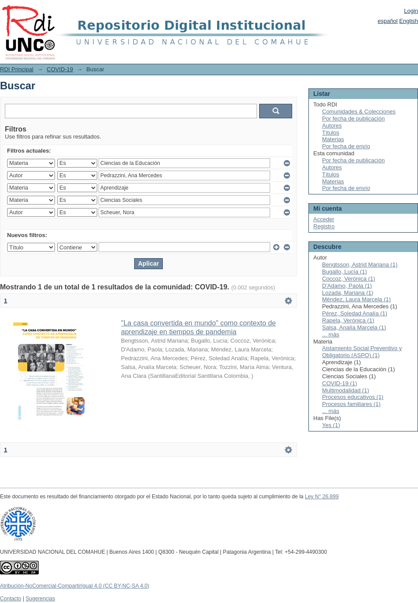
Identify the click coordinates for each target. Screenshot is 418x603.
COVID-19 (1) (339, 383)
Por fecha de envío (346, 146)
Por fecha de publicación (353, 118)
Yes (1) (331, 425)
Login (411, 10)
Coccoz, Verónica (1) (348, 278)
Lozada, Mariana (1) (347, 292)
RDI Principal (16, 69)
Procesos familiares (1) (351, 404)
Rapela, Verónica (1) (348, 320)
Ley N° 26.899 (322, 496)
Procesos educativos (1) (352, 397)
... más (330, 334)
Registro (323, 226)
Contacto (10, 599)
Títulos (330, 132)
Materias (333, 139)
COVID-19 (60, 69)
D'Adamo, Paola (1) (347, 285)
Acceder (323, 219)
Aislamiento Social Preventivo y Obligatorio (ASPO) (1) (362, 351)
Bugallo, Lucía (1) (344, 271)
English (408, 21)
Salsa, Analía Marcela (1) (354, 327)
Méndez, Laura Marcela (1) (356, 299)
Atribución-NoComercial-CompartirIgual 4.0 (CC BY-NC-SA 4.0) (74, 586)
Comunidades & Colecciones (359, 111)
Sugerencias (40, 599)
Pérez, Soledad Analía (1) (354, 313)
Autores (332, 125)
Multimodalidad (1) (345, 390)
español (388, 21)
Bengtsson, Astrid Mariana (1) (359, 264)
